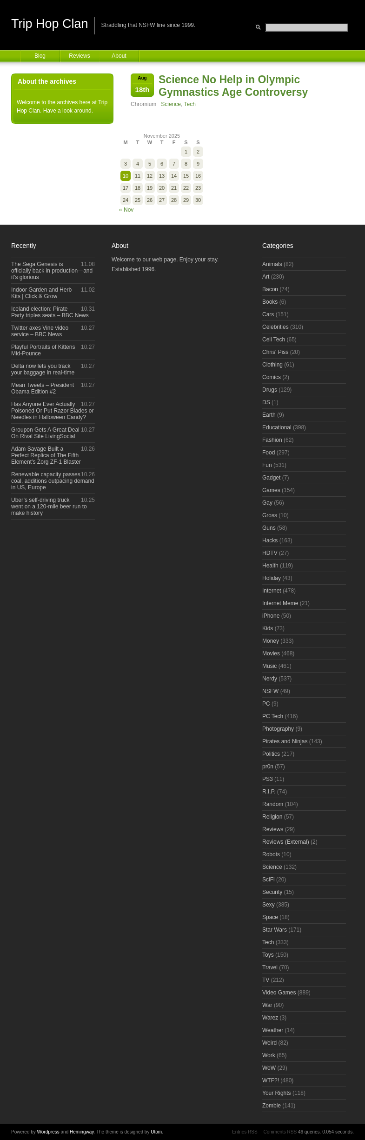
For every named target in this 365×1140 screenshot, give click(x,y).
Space (270, 917)
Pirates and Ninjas (284, 741)
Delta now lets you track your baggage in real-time (42, 369)
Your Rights (276, 1093)
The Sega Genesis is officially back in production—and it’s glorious (52, 270)
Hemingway (82, 1131)
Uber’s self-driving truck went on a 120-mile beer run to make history (49, 506)
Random (272, 804)
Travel (270, 967)
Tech (190, 104)
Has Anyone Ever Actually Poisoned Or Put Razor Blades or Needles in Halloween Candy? (52, 410)
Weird (269, 1043)
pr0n (267, 766)
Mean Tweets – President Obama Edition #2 (42, 388)
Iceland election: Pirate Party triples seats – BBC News (50, 312)
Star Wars (274, 930)
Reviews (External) (285, 842)
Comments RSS (280, 1131)
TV (265, 980)
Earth (269, 415)
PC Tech (272, 716)
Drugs (269, 390)
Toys (268, 955)
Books (270, 302)
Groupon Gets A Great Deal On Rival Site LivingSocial (45, 433)
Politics (271, 754)
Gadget (271, 477)
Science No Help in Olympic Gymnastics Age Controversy (233, 85)
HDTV (270, 553)
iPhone (270, 616)
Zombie (271, 1105)
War (267, 1005)
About (119, 56)
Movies (271, 653)
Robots (271, 854)
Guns (269, 528)
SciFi (268, 879)
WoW (269, 1068)
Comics (271, 377)
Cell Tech (273, 339)
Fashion (272, 440)
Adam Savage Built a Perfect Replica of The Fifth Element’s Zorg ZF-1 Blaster (46, 455)
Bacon (270, 289)
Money (270, 641)
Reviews (79, 56)
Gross (269, 515)
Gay (267, 503)
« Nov (126, 210)
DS (266, 402)
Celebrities (275, 327)
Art (265, 276)
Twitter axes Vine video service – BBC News (39, 331)
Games (271, 490)
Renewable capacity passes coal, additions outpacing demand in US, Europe (52, 481)
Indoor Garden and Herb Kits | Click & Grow (41, 293)
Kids (267, 628)
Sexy (268, 904)
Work (268, 1055)
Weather (272, 1030)
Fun (267, 465)
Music (269, 666)
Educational (277, 427)
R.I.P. (268, 791)
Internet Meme (280, 603)
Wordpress (48, 1131)
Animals (272, 264)
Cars (268, 314)
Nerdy (269, 678)
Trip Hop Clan (49, 24)
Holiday (271, 578)
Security (272, 892)
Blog (40, 56)
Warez (270, 1017)
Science (171, 104)
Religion (272, 816)
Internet (271, 590)
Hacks (270, 540)
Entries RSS (244, 1131)
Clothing (272, 364)
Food (268, 452)
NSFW (270, 691)
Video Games (279, 992)
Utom (156, 1131)
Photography (278, 729)
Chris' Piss (275, 352)
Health (270, 565)
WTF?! (270, 1080)
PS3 (267, 779)
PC (266, 703)
